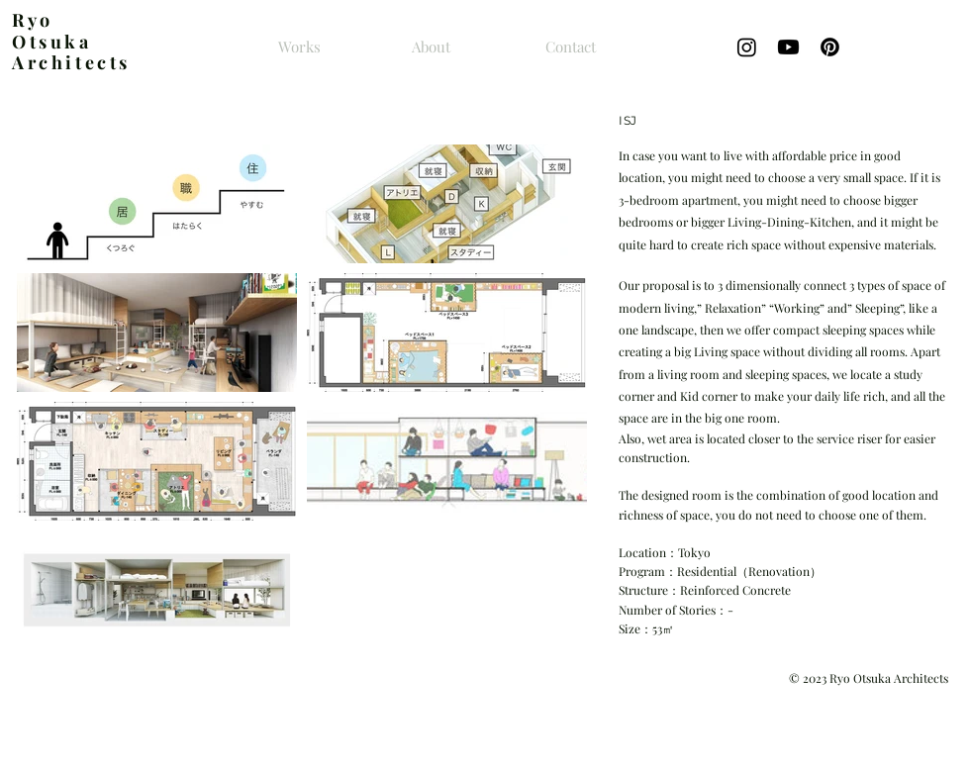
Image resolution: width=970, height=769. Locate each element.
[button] (157, 203)
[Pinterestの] (830, 47)
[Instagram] (746, 47)
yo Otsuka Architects (71, 41)
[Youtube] (788, 47)
